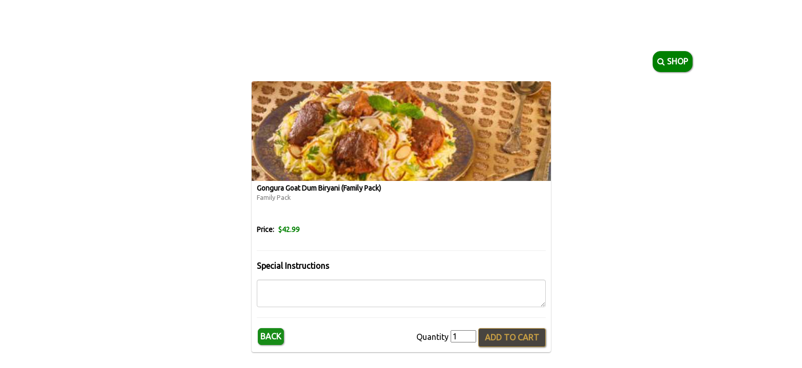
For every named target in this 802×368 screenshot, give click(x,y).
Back (270, 336)
